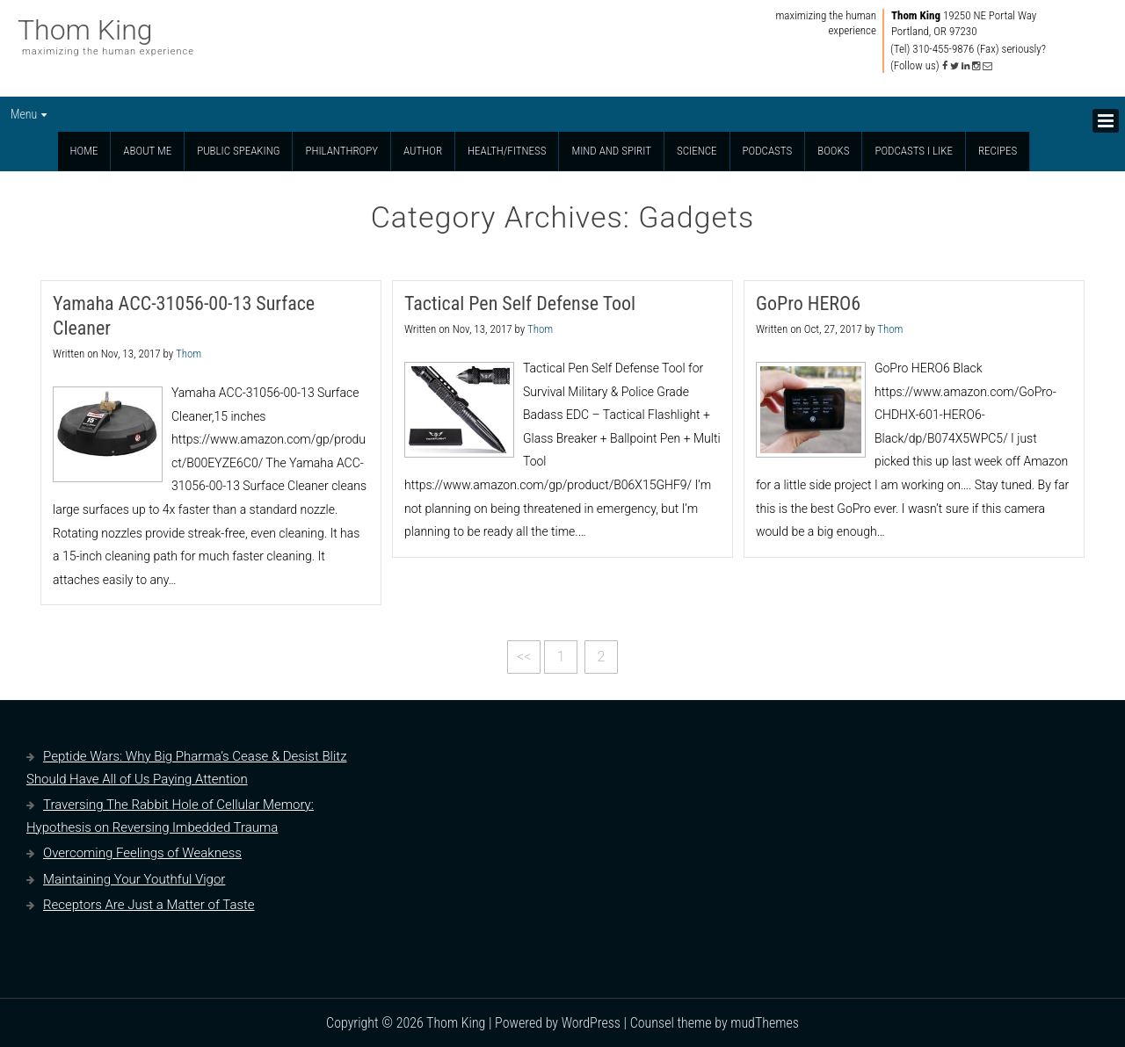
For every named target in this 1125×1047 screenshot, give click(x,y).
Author (422, 150)
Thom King (85, 30)
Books (833, 150)
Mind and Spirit (611, 150)
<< (524, 656)
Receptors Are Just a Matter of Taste (149, 905)
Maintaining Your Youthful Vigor (134, 879)
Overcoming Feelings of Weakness (142, 853)
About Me (147, 150)
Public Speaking (238, 150)
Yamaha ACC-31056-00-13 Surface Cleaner (184, 315)
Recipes (997, 150)
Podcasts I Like (914, 150)
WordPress (591, 1023)
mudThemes (764, 1023)
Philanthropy (341, 150)
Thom (188, 353)
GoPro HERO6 (808, 303)
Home (84, 150)
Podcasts (768, 150)
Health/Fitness (507, 150)
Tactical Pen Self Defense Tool (519, 303)
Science (697, 150)
